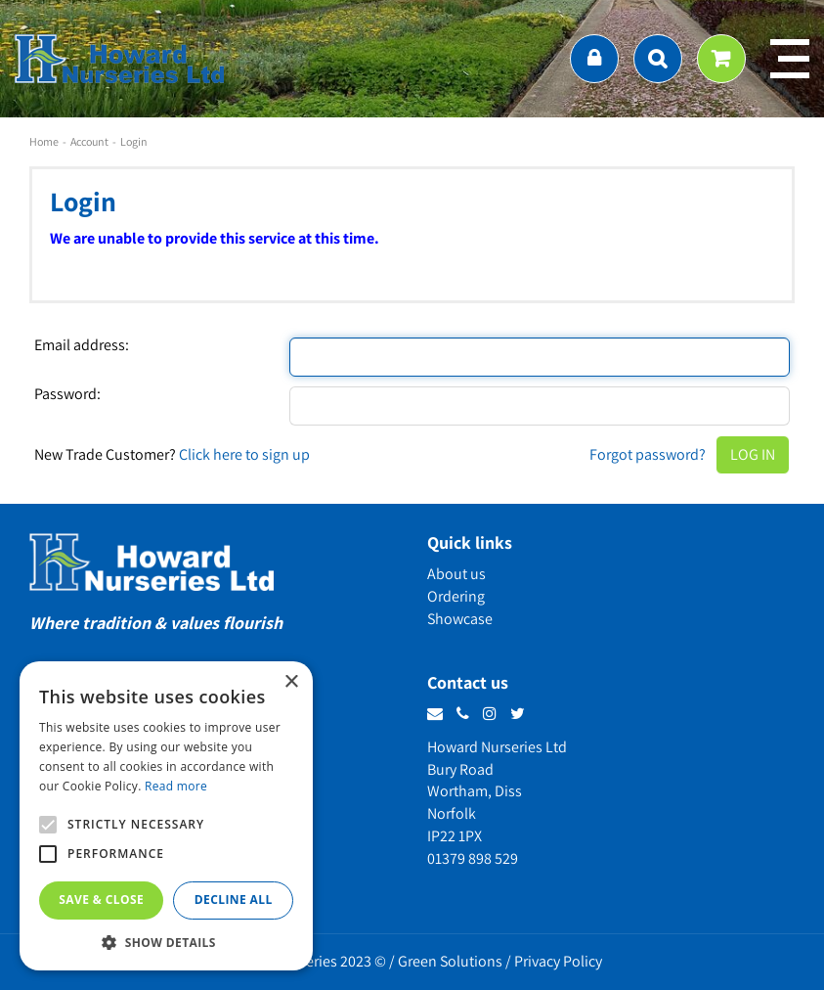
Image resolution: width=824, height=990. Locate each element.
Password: (67, 394)
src (657, 58)
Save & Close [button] (101, 899)
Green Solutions (450, 961)
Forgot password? (647, 454)
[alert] (166, 815)
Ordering (456, 596)
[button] (166, 941)
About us (456, 573)
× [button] (290, 682)
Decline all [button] (234, 899)
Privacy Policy (558, 961)
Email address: (81, 345)
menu (789, 58)
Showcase (460, 618)
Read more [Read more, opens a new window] (176, 786)
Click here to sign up (244, 454)
